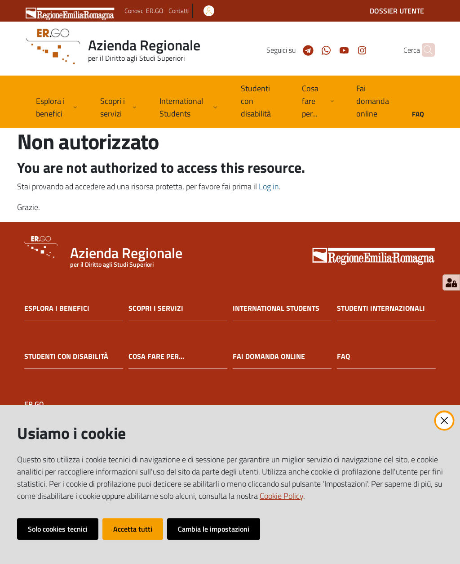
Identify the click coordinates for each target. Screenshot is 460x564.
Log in (269, 186)
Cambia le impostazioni (213, 529)
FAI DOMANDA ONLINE (269, 356)
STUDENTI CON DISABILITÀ (66, 356)
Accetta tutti (132, 529)
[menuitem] (260, 102)
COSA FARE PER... (156, 356)
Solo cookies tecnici (58, 529)
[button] (424, 50)
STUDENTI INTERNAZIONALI (381, 308)
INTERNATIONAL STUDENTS (276, 308)
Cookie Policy (281, 496)
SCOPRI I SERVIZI (155, 308)
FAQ (343, 356)
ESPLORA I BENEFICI (56, 308)
